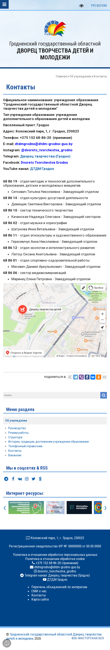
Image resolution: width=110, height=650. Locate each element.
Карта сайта (40, 599)
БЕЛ (99, 5)
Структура (15, 437)
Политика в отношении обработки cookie (55, 559)
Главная (61, 76)
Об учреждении (80, 76)
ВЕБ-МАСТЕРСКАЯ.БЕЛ (88, 638)
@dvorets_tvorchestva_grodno (46, 150)
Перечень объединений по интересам (59, 587)
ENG (104, 5)
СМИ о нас (39, 591)
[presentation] (4, 507)
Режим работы (18, 432)
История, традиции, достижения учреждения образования (48, 441)
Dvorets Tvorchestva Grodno (44, 162)
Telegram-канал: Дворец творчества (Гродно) (57, 575)
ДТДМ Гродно (42, 169)
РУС (93, 5)
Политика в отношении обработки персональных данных (55, 555)
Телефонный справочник (25, 446)
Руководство (17, 428)
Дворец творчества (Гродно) (45, 156)
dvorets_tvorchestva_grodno (56, 571)
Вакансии (14, 455)
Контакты (14, 450)
